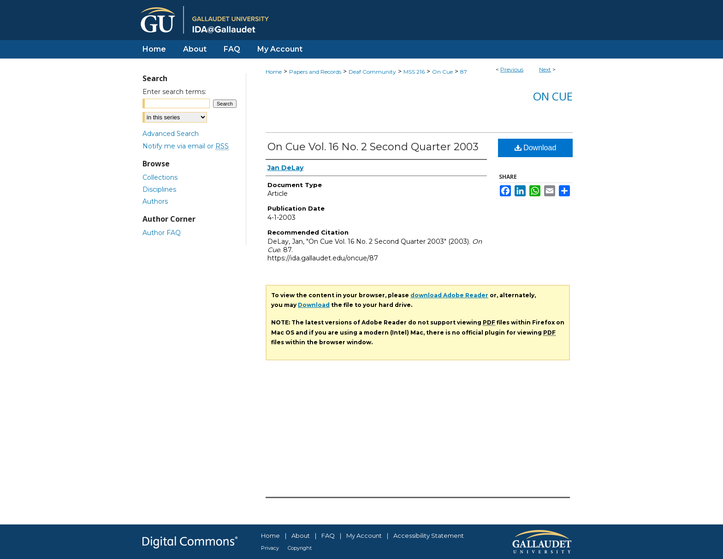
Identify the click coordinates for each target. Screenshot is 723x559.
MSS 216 (414, 71)
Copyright (300, 548)
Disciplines (159, 189)
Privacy (270, 548)
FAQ (328, 535)
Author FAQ (161, 233)
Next (545, 69)
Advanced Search (170, 133)
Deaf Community (372, 71)
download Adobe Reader (449, 295)
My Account (364, 535)
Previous (511, 69)
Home (274, 71)
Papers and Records (315, 71)
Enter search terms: (174, 92)
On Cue (442, 71)
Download (536, 148)
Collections (160, 177)
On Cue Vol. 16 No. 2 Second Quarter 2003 (373, 147)
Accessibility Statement (428, 535)
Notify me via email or (185, 146)
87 (463, 71)
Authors (155, 201)
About (300, 535)
